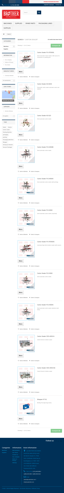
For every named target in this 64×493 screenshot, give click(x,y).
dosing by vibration (8, 144)
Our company (8, 59)
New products (16, 450)
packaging (5, 134)
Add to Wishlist (24, 76)
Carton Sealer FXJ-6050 (44, 210)
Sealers (10, 127)
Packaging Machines (8, 139)
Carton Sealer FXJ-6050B (45, 147)
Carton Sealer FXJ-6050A (45, 178)
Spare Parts (30, 23)
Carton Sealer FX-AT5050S (45, 241)
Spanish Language (49, 4)
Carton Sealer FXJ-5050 (44, 273)
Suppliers (7, 106)
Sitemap (14, 462)
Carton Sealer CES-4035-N (45, 336)
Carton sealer (6, 129)
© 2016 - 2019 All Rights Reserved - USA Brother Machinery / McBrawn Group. (21, 488)
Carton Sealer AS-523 (44, 115)
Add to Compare (35, 76)
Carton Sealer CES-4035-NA (46, 368)
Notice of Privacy (9, 62)
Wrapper (5, 142)
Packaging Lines (45, 23)
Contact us (58, 4)
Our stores (7, 64)
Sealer (4, 127)
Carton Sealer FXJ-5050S (45, 305)
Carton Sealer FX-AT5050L (45, 52)
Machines (8, 23)
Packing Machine (7, 132)
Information (8, 55)
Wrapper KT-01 (42, 399)
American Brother (9, 75)
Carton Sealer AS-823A (44, 84)
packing (5, 137)
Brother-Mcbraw (9, 111)
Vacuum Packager (7, 147)
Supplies (18, 23)
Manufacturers (9, 71)
